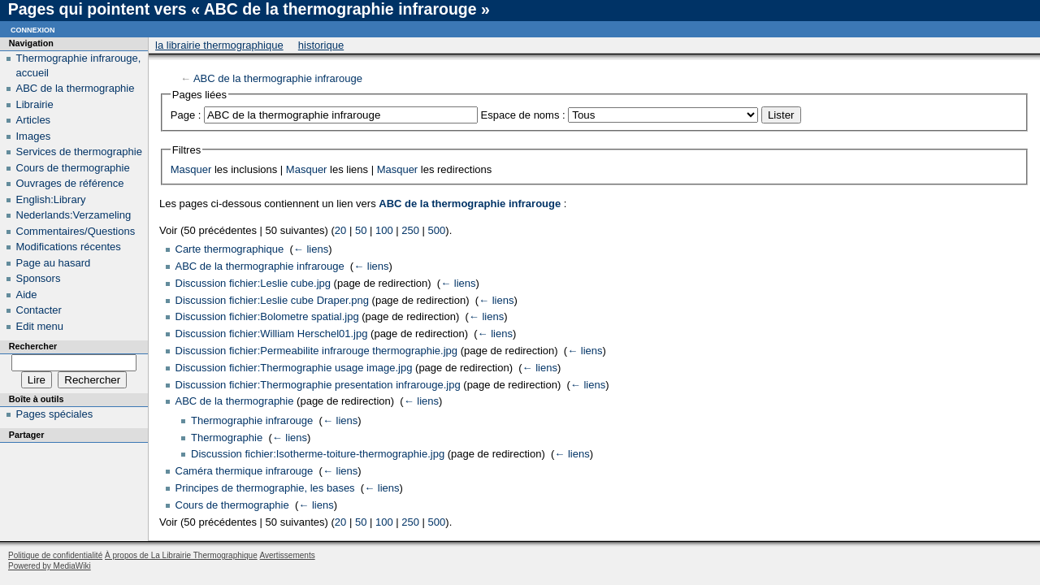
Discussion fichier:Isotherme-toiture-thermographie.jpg (317, 454)
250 (410, 230)
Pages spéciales (54, 414)
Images (33, 136)
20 (340, 230)
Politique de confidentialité (55, 555)
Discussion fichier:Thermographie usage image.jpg (294, 368)
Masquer (191, 169)
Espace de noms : (523, 115)
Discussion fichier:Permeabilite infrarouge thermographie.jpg (317, 350)
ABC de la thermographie (235, 401)
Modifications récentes (68, 246)
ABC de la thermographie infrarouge (277, 78)
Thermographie (226, 437)
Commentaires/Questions (76, 231)
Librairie (35, 104)
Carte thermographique (230, 249)
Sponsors (38, 278)
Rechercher (33, 346)
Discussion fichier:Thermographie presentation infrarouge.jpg (318, 385)
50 (360, 230)
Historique (321, 45)
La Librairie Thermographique (219, 45)
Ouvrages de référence (70, 183)
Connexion (33, 29)
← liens (310, 249)
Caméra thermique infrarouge (245, 471)
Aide (26, 294)
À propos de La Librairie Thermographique (181, 555)
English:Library (51, 199)
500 (437, 230)
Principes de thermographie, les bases (265, 488)
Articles (33, 120)
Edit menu (40, 326)
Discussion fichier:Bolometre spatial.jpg (267, 316)
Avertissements (286, 555)
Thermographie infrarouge (252, 420)
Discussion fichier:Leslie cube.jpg (253, 283)
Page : (186, 115)
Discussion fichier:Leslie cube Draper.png (272, 300)
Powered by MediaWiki (49, 565)
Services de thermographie (79, 151)
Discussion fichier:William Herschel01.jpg (272, 333)
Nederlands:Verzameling (74, 215)
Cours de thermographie (232, 505)
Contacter (39, 310)
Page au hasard (53, 263)
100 (384, 230)
